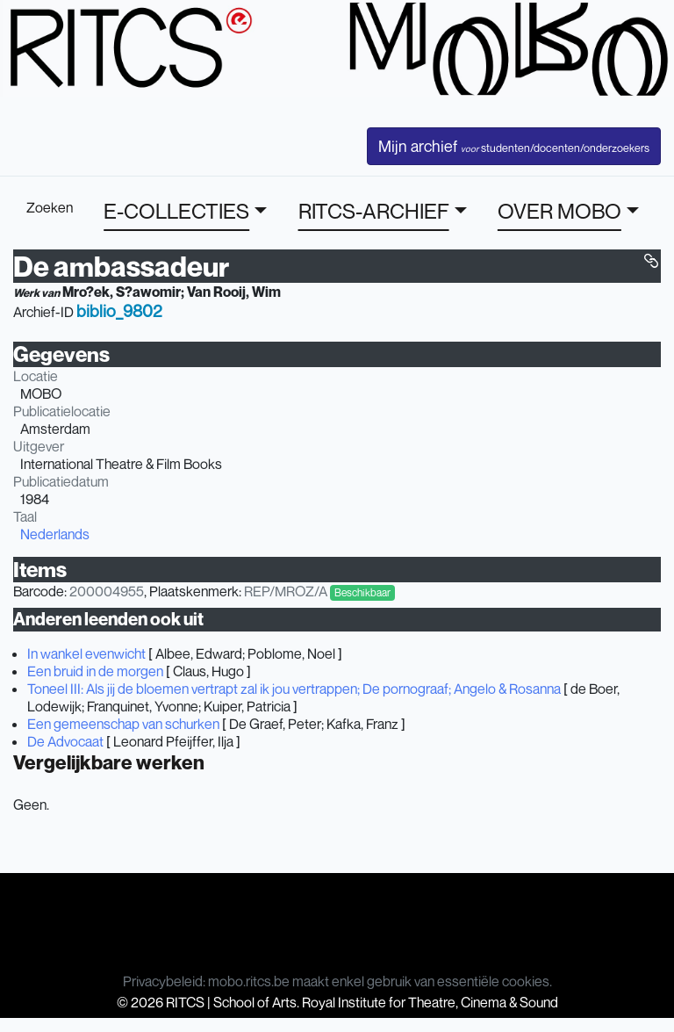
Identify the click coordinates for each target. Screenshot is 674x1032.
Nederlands (55, 534)
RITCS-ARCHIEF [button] (373, 210)
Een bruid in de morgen (95, 671)
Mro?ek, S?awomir (121, 291)
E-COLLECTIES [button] (176, 210)
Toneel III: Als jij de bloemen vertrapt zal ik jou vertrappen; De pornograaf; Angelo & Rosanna (294, 688)
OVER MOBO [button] (559, 210)
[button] (651, 261)
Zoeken (49, 207)
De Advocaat (65, 741)
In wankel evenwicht (86, 653)
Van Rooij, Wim (234, 291)
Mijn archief (513, 145)
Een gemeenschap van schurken (123, 724)
